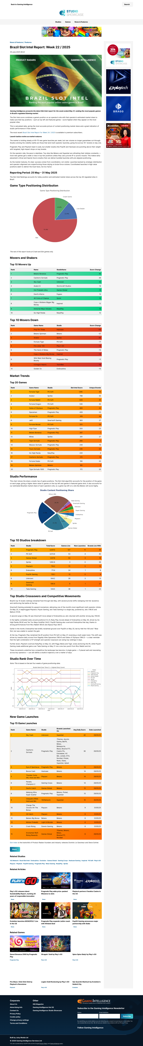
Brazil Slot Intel (25, 860)
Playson (12, 863)
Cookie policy (15, 1017)
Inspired (84, 860)
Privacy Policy (15, 1014)
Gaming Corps (63, 860)
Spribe (65, 863)
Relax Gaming (50, 863)
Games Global (52, 860)
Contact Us (14, 1010)
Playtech (19, 863)
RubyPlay (59, 863)
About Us (13, 1004)
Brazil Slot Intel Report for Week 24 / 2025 (39, 132)
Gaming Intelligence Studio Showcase (47, 1010)
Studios (58, 22)
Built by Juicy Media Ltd (19, 1038)
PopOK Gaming (28, 863)
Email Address (103, 1012)
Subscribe (127, 1016)
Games (68, 22)
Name (79, 1012)
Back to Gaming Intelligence (21, 4)
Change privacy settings (19, 1020)
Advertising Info (16, 1007)
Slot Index (13, 843)
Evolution (43, 860)
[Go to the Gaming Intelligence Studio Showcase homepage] (71, 13)
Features (28, 42)
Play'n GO (97, 860)
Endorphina (35, 860)
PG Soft (90, 860)
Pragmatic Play (40, 863)
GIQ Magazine (38, 1004)
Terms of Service (54, 1043)
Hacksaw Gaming (75, 860)
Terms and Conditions (18, 1023)
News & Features (81, 22)
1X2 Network (14, 860)
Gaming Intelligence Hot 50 (43, 1007)
